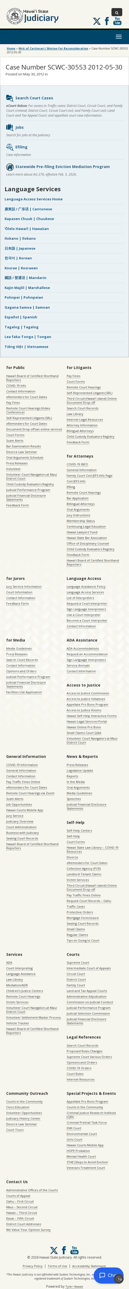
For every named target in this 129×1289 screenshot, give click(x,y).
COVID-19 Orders (79, 1068)
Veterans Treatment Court (86, 1168)
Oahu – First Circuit (20, 1201)
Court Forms (15, 435)
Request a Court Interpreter (87, 603)
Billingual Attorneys (80, 504)
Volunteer (13, 469)
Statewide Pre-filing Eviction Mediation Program (58, 167)
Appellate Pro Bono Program (87, 704)
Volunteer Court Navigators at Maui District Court (31, 476)
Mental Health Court (81, 1156)
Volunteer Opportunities (24, 1113)
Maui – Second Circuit (22, 1207)
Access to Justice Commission (88, 693)
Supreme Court (78, 962)
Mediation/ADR (17, 985)
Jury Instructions (78, 515)
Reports (72, 776)
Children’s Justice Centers (24, 991)
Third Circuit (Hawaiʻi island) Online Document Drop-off (92, 400)
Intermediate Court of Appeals (89, 968)
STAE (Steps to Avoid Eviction (87, 1162)
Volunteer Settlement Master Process (33, 1017)
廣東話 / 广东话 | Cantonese (28, 209)
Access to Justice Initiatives (86, 699)
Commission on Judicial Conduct (90, 1002)
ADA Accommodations (83, 648)
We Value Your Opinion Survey (28, 1230)
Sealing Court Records (22, 838)
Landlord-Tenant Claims (84, 874)
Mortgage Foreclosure (83, 918)
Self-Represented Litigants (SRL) (29, 418)
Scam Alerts (14, 440)
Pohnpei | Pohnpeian (24, 297)
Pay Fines (13, 402)
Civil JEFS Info (76, 481)
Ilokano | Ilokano (20, 238)
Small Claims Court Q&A (84, 733)
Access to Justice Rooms (84, 710)
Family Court (76, 985)
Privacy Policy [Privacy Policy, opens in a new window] (33, 1266)
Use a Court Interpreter (84, 615)
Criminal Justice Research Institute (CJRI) (91, 1115)
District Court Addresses (23, 1224)
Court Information (19, 592)
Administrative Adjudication (87, 996)
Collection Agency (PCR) (84, 868)
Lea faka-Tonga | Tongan (28, 336)
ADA (9, 962)
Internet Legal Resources (85, 419)
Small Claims (76, 929)
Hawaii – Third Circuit (21, 1213)
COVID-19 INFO (77, 464)
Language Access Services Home (34, 199)
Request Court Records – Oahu (89, 901)
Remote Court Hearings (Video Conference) (28, 410)
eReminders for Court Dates (26, 397)
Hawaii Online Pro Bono (84, 727)
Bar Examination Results (23, 446)
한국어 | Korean (18, 258)
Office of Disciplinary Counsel (88, 543)
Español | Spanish (21, 317)
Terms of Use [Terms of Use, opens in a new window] (57, 1266)
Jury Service (14, 816)
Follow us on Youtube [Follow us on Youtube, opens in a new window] (117, 21)
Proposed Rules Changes (84, 1051)
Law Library (75, 414)
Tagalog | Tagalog (22, 327)
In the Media (76, 782)
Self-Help (73, 836)
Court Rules (75, 1074)
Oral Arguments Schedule (24, 457)
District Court (76, 979)
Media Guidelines (19, 648)
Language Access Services (85, 592)
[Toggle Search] (116, 12)
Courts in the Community (24, 1101)
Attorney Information (82, 425)
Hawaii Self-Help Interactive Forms (92, 716)
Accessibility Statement (89, 1266)
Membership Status (81, 521)
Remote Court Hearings (84, 387)
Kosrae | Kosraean (21, 268)
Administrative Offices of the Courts (32, 1190)
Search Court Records (82, 408)
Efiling (17, 147)
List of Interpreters (80, 598)
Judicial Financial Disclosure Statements (26, 497)
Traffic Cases (76, 906)
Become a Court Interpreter (87, 620)
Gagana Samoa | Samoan (27, 307)
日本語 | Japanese (20, 248)
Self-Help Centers (79, 830)
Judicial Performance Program (28, 490)
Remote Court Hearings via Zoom (30, 793)
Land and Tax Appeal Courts (87, 991)
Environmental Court (82, 1134)
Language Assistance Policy (86, 586)
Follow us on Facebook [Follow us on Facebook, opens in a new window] (107, 21)
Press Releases (17, 463)
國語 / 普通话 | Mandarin (25, 277)
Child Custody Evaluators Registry (30, 484)
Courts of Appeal (18, 1196)
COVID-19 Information (22, 765)
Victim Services (78, 880)
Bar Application (78, 498)
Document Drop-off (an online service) (34, 429)
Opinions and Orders (21, 671)
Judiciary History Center (23, 1118)
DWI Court (74, 1128)
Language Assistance (21, 974)
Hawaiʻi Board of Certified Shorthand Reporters (32, 378)
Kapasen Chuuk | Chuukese (29, 218)
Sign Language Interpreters (86, 609)
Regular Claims (77, 935)
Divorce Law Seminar (21, 452)
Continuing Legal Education (86, 526)
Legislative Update (80, 770)
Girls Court (74, 1139)
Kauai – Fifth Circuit (20, 1218)
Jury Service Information (24, 586)
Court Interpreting (19, 968)
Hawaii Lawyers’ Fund (82, 532)
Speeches (74, 799)
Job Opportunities (19, 804)
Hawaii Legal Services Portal (87, 721)
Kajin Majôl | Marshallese (27, 287)
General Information (82, 470)
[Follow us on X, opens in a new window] (97, 21)
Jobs (15, 128)
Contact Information (20, 391)
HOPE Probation (78, 1151)
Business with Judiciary (22, 833)
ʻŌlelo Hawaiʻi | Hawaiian (27, 228)
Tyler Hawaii (74, 1286)
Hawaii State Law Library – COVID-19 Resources (92, 849)
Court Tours (14, 1130)
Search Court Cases (29, 98)
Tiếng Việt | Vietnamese (26, 346)
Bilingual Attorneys (80, 431)
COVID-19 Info (16, 386)
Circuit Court (76, 974)
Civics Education (17, 1107)
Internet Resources (80, 1079)
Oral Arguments (78, 509)
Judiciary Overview (19, 821)
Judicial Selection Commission (88, 1013)
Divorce (72, 857)
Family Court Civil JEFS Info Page (90, 475)
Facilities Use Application (24, 692)
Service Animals (78, 665)
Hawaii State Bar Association (87, 538)
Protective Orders (80, 912)
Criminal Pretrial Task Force (87, 1122)
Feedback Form (17, 505)
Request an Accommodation (87, 654)
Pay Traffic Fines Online (23, 782)
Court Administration (21, 827)
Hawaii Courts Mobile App (24, 810)
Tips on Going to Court (83, 940)
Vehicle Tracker (17, 1023)
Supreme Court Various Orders (89, 1057)
